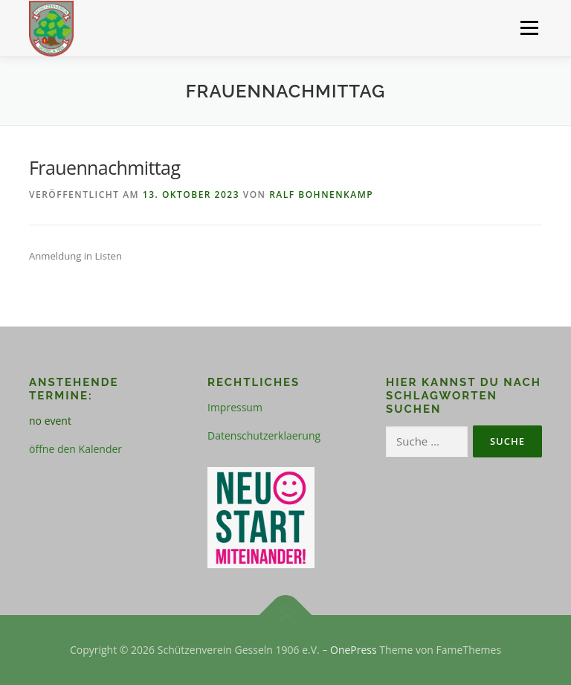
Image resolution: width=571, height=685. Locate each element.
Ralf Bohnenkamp (321, 194)
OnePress (353, 650)
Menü (529, 27)
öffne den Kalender (75, 449)
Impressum (234, 407)
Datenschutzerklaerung (263, 435)
